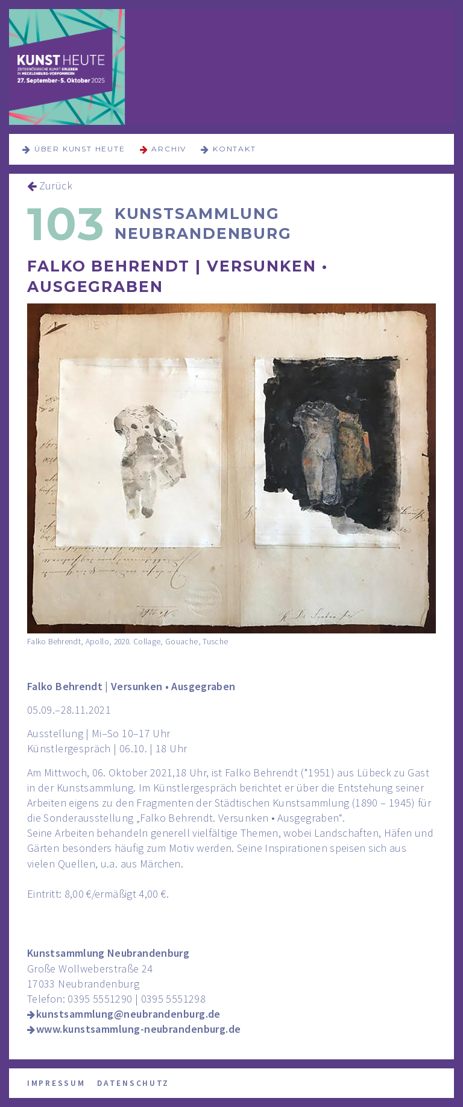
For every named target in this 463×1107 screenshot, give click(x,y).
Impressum (56, 1083)
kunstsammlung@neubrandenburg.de (128, 1014)
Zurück (55, 185)
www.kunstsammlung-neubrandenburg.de (138, 1029)
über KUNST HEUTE (79, 148)
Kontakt (234, 148)
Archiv (168, 148)
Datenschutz (133, 1083)
